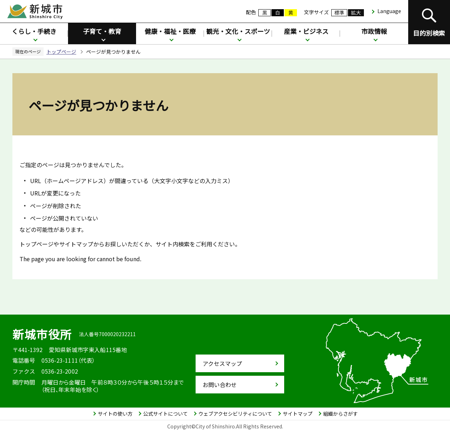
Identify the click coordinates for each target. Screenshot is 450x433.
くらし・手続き (34, 31)
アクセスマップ (222, 363)
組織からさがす (340, 413)
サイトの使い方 (115, 413)
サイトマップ (298, 413)
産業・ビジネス (306, 31)
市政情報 (374, 31)
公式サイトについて (165, 413)
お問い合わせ (220, 384)
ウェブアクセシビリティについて (235, 413)
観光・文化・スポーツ (238, 31)
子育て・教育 (102, 31)
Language (389, 10)
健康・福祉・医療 (170, 31)
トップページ (61, 51)
